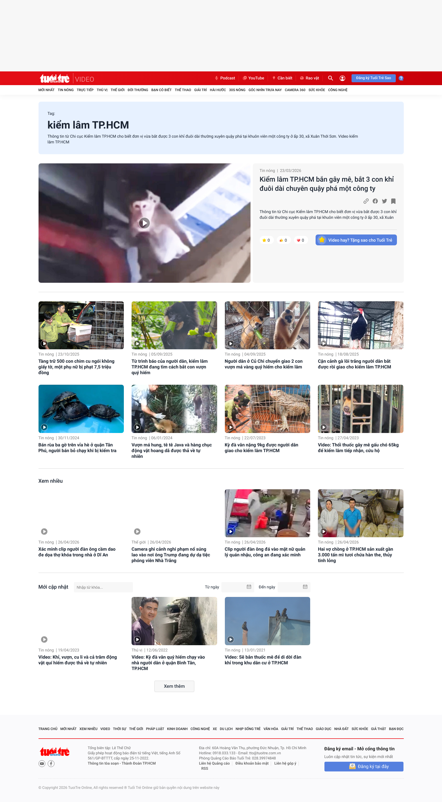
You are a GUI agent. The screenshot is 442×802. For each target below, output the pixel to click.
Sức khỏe (316, 90)
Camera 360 (295, 90)
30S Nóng (237, 90)
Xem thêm (174, 686)
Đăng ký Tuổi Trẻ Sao (373, 78)
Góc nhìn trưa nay (265, 90)
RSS (204, 769)
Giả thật (378, 729)
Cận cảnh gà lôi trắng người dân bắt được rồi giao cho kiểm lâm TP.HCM (354, 364)
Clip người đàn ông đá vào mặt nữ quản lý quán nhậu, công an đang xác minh (265, 552)
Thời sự (119, 729)
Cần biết (281, 78)
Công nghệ (338, 90)
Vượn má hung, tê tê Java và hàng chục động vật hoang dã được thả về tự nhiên (172, 450)
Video (105, 729)
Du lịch (226, 729)
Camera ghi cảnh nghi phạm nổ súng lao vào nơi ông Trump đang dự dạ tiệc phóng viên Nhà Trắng (171, 554)
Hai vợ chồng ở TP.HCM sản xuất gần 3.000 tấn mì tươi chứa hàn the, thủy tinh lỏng (355, 554)
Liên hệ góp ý (285, 763)
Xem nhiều (51, 481)
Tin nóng (66, 90)
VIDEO (84, 79)
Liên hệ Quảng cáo (214, 763)
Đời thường (138, 90)
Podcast (224, 78)
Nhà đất (341, 729)
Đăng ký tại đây (373, 766)
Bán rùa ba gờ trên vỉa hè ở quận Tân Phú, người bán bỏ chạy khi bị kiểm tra (78, 447)
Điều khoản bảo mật (252, 763)
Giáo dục (323, 729)
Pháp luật (155, 729)
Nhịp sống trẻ (248, 729)
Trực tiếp (85, 90)
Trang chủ (48, 729)
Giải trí (200, 90)
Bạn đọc (396, 729)
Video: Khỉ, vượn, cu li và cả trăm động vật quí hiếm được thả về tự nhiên (78, 659)
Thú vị (102, 90)
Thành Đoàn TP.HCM (139, 763)
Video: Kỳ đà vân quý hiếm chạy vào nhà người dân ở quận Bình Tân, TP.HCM (168, 662)
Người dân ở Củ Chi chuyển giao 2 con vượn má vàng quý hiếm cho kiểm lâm (264, 364)
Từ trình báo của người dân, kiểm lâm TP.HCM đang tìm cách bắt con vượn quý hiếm (170, 366)
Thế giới (118, 90)
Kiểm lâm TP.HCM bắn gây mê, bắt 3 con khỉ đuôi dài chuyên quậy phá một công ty (327, 184)
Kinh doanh (177, 729)
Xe (215, 729)
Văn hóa (270, 729)
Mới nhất (47, 90)
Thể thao (183, 90)
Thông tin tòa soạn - (105, 763)
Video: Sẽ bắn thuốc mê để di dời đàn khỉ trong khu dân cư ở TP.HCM (263, 659)
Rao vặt (309, 78)
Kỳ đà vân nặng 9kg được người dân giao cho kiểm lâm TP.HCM (261, 447)
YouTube (253, 78)
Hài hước (218, 90)
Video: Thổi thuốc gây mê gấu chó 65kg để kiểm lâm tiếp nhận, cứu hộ (358, 447)
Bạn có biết (161, 90)
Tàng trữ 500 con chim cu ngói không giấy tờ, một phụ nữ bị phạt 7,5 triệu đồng (77, 366)
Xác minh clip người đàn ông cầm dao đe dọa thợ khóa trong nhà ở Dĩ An (77, 552)
